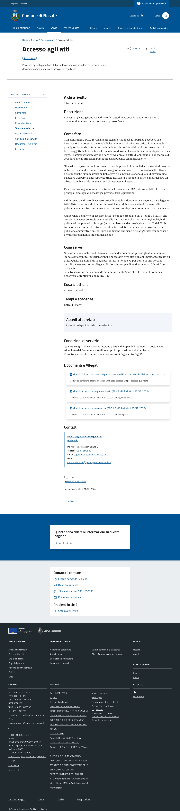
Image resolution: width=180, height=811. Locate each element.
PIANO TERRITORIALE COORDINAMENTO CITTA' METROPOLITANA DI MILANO (69, 713)
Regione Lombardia (19, 3)
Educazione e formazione (61, 658)
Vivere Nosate (71, 28)
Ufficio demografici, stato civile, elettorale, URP (27, 759)
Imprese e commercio (60, 663)
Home (25, 40)
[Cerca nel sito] (164, 15)
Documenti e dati (16, 654)
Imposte (107, 28)
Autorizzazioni (48, 40)
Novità (40, 28)
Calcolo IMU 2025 (58, 693)
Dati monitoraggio (16, 799)
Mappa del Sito (84, 799)
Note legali (97, 697)
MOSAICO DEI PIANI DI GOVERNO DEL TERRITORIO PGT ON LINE (69, 767)
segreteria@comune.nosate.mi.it (91, 454)
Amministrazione (21, 28)
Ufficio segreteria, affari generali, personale (85, 438)
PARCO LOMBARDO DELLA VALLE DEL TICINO (68, 727)
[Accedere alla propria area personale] (151, 3)
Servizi (54, 28)
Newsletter (138, 696)
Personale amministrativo (20, 667)
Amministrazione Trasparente (105, 706)
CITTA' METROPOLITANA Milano (65, 706)
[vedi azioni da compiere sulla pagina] (151, 49)
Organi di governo (16, 663)
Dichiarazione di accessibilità (105, 702)
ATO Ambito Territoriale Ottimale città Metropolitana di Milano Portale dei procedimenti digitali (69, 783)
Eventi (136, 677)
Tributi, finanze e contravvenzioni (107, 654)
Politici (11, 672)
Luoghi (136, 673)
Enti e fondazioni (16, 658)
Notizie (136, 649)
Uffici (10, 676)
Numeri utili (13, 770)
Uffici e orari (13, 765)
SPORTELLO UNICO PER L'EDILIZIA (66, 774)
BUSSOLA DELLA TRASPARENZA (66, 756)
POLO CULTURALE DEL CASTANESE (67, 720)
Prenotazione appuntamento (105, 716)
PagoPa (53, 697)
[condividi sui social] (133, 48)
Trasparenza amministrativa (130, 28)
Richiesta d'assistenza (102, 720)
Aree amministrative (17, 649)
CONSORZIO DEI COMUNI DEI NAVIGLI (68, 760)
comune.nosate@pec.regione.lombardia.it (89, 462)
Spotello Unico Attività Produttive (65, 738)
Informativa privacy (101, 693)
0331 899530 (84, 450)
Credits (61, 799)
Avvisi (136, 654)
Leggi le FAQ (97, 709)
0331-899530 (24, 707)
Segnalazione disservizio (103, 713)
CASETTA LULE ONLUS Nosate (64, 742)
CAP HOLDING (57, 733)
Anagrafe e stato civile (60, 649)
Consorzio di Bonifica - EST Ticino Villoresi (69, 749)
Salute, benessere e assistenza (106, 649)
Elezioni (93, 28)
